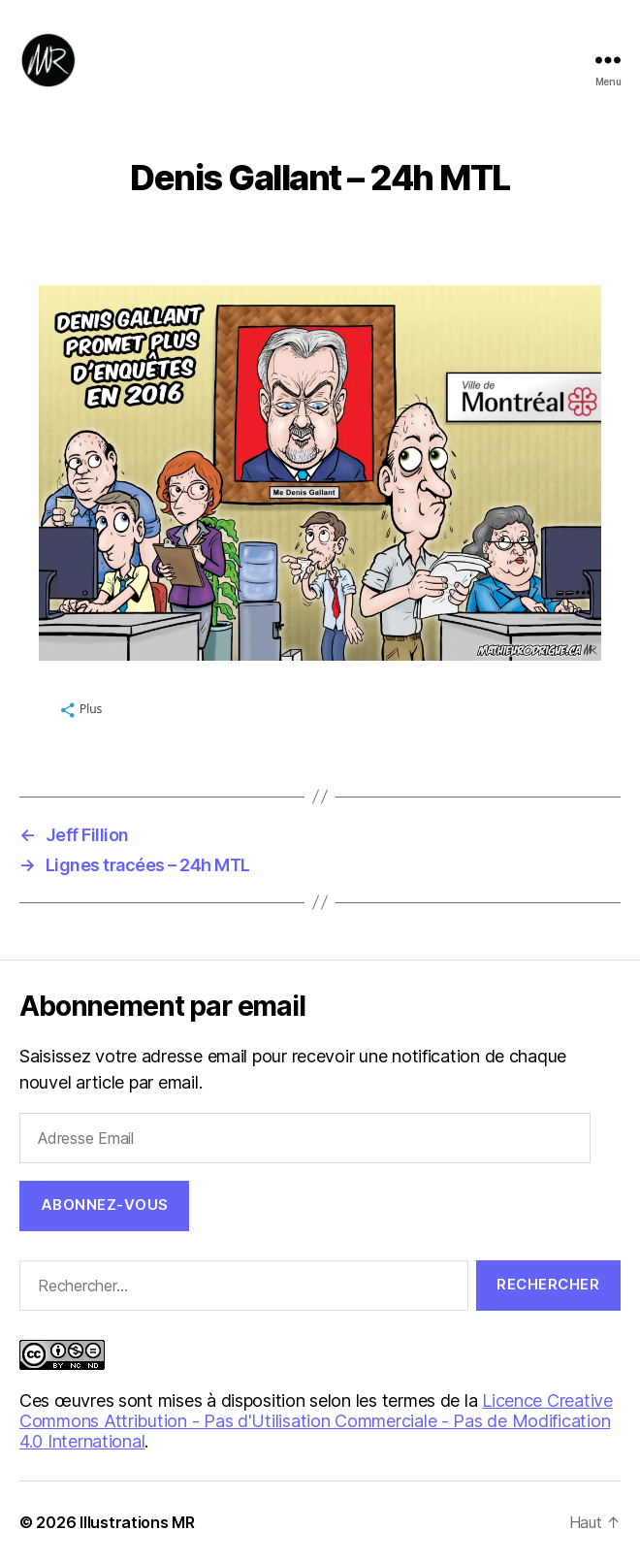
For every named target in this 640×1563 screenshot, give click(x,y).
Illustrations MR (137, 1522)
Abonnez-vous (105, 1204)
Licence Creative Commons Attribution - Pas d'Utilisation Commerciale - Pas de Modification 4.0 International (316, 1420)
